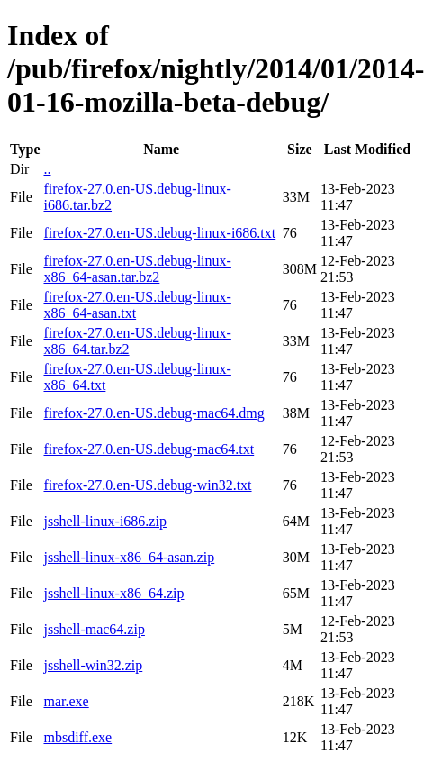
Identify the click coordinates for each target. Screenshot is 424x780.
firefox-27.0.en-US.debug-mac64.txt (148, 449)
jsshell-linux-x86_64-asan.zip (128, 557)
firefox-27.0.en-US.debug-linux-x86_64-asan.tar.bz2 (136, 269)
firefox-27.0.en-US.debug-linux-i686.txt (159, 232)
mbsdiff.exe (77, 737)
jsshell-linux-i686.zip (104, 521)
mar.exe (65, 701)
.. (46, 169)
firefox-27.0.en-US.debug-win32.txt (147, 485)
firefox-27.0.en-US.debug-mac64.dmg (153, 413)
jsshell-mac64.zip (93, 629)
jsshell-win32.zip (92, 665)
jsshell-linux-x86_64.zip (113, 593)
